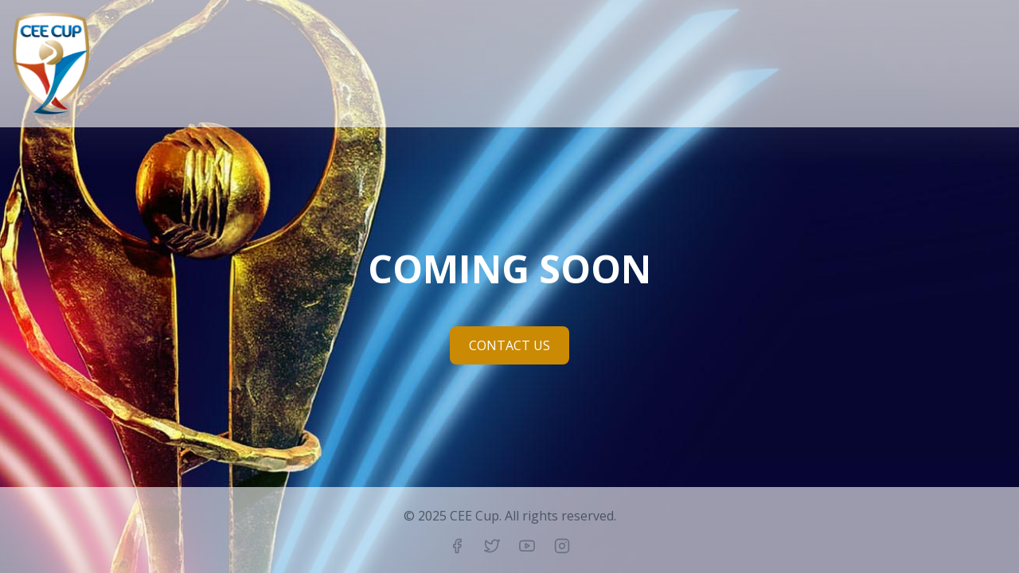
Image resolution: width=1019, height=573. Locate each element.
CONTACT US (509, 345)
